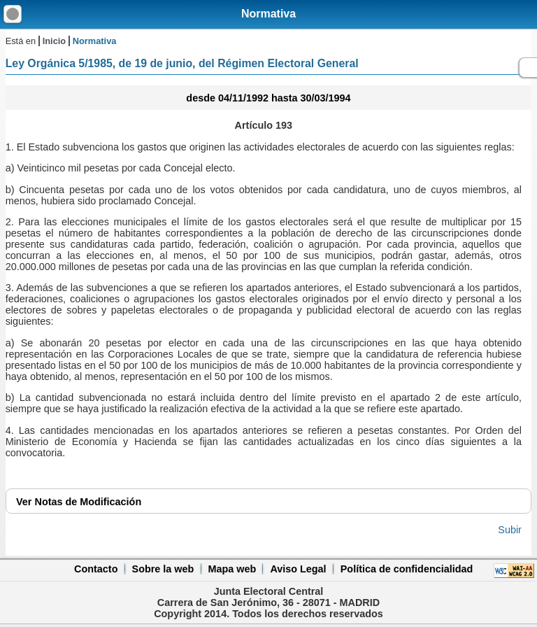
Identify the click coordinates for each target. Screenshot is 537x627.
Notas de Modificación (78, 501)
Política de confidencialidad (407, 569)
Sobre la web (163, 569)
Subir (510, 529)
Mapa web (232, 569)
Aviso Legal (298, 569)
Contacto (95, 569)
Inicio (54, 41)
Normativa (268, 14)
